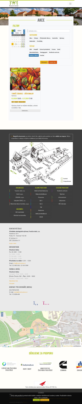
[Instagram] (46, 303)
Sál (41, 207)
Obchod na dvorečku (20, 215)
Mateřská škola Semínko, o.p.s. (19, 204)
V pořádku (36, 400)
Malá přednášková (41, 194)
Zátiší (41, 217)
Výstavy (14, 96)
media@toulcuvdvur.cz (20, 292)
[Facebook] (36, 303)
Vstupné (11, 283)
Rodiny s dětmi (22, 102)
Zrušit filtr (53, 62)
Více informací (44, 400)
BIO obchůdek (20, 212)
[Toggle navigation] (70, 3)
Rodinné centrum (62, 191)
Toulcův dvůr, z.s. (20, 191)
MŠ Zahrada (62, 204)
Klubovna (41, 210)
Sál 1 (41, 200)
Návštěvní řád (13, 281)
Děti (13, 102)
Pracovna (41, 197)
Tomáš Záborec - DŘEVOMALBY (22, 93)
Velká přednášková (41, 214)
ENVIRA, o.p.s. (20, 197)
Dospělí (16, 102)
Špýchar (62, 194)
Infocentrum (62, 197)
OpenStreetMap (68, 346)
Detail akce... (25, 111)
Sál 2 (41, 204)
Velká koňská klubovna (41, 191)
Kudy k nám (12, 243)
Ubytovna (62, 200)
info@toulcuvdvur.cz (19, 263)
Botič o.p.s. (19, 194)
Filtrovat (44, 62)
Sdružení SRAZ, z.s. (20, 200)
